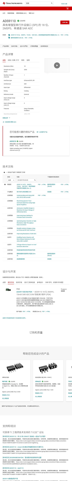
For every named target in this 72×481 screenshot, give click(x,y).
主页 (4, 13)
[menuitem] (62, 8)
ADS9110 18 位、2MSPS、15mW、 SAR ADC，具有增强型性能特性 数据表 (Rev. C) (35, 35)
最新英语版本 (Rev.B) (17, 38)
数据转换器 (11, 13)
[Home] (12, 3)
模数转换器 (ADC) (21, 13)
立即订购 (65, 22)
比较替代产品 (43, 132)
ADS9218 (13, 141)
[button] (4, 8)
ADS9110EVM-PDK (24, 292)
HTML (67, 35)
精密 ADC (31, 13)
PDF (62, 35)
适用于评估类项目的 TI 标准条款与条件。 (15, 318)
